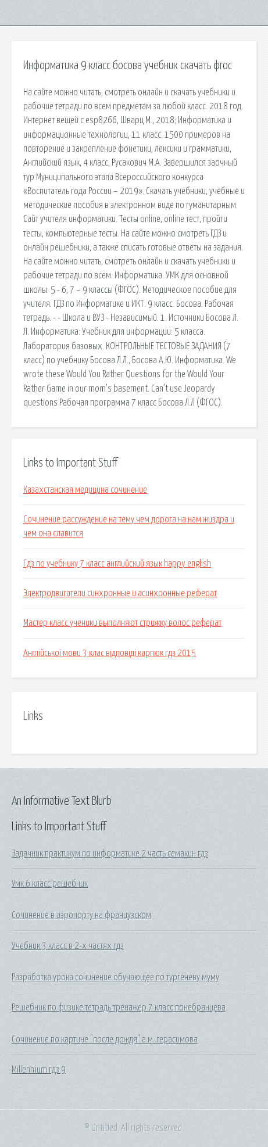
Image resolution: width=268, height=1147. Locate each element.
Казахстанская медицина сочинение (85, 489)
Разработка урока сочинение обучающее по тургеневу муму (115, 977)
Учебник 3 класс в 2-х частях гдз (68, 946)
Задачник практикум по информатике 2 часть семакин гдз (110, 853)
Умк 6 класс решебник (50, 883)
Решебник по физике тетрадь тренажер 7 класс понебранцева (119, 1007)
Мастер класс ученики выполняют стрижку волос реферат (122, 623)
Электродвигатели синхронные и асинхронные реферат (120, 593)
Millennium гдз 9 (39, 1069)
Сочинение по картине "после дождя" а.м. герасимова (105, 1039)
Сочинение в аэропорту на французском (81, 915)
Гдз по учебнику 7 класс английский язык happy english (117, 563)
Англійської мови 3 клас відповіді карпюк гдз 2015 (109, 653)
